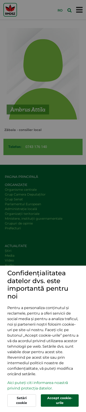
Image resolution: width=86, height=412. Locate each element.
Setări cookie (21, 400)
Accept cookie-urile (59, 400)
